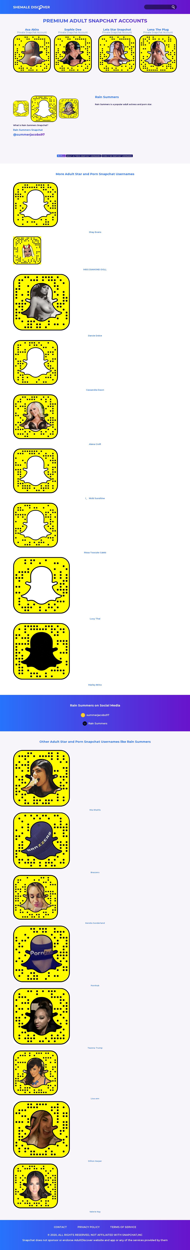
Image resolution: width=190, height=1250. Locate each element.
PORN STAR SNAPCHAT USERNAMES (117, 156)
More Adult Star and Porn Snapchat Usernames (95, 174)
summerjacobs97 (95, 715)
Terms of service (123, 1227)
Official (61, 156)
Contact (60, 1227)
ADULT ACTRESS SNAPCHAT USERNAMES (83, 156)
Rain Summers (95, 724)
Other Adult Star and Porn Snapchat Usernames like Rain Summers (95, 742)
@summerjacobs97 (29, 134)
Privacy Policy (89, 1227)
